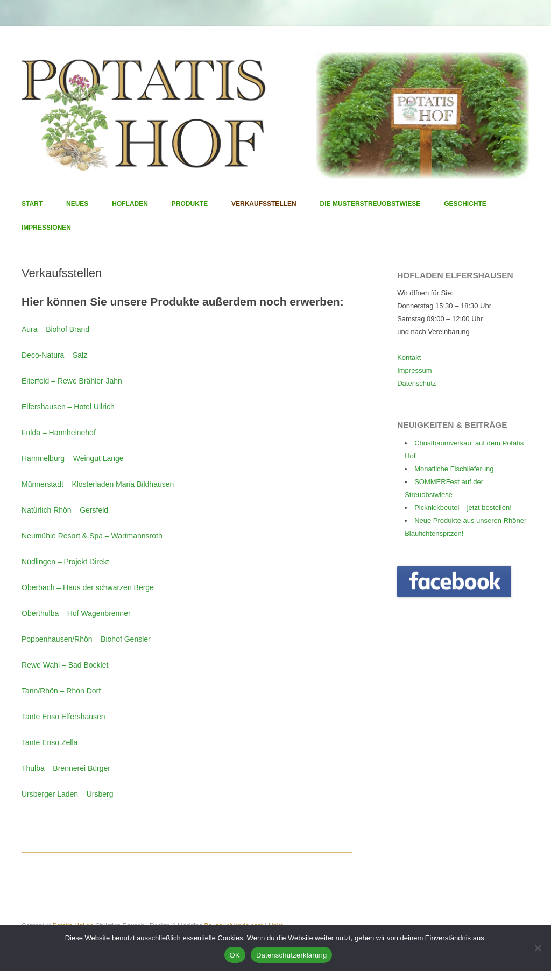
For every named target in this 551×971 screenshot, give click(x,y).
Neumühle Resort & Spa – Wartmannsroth (92, 535)
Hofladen (130, 204)
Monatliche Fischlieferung (453, 469)
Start (32, 204)
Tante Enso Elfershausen (63, 716)
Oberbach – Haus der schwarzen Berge (88, 587)
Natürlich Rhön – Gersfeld (65, 510)
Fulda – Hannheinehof (59, 432)
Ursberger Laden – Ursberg (67, 794)
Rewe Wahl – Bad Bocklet (65, 665)
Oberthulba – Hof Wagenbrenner (76, 613)
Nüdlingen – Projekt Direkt (65, 561)
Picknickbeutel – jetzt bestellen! (463, 508)
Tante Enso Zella (49, 742)
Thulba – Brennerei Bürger (66, 768)
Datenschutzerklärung (291, 955)
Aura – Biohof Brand (55, 329)
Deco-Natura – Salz (54, 355)
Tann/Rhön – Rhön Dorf (61, 690)
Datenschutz (416, 383)
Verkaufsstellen (263, 204)
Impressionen (46, 227)
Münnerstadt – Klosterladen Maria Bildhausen (98, 484)
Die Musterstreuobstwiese (370, 204)
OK (235, 955)
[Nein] (537, 947)
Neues (77, 204)
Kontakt (409, 357)
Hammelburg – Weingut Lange (73, 458)
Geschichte (465, 204)
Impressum (414, 370)
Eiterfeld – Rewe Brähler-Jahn (72, 381)
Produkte (190, 204)
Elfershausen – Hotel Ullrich (68, 406)
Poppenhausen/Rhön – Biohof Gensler (86, 639)
